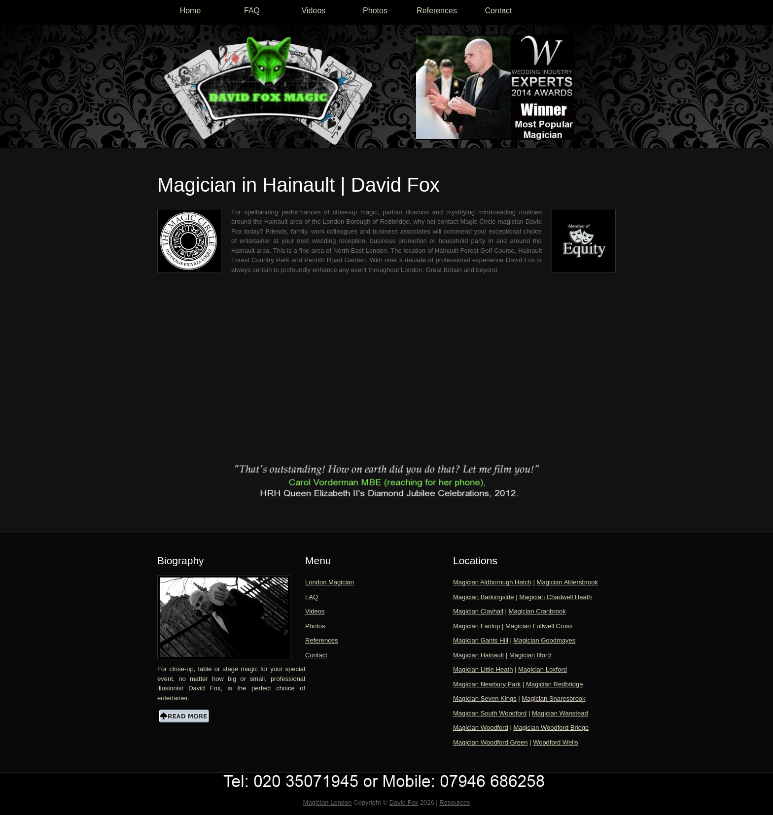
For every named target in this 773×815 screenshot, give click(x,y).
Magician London (327, 802)
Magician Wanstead (560, 713)
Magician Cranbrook (537, 611)
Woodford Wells (555, 742)
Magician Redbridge (554, 684)
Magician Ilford (530, 655)
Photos (375, 10)
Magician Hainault (478, 655)
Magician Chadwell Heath (555, 597)
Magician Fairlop (476, 626)
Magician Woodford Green (490, 742)
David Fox (404, 802)
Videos (314, 10)
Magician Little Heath (483, 669)
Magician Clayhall (478, 611)
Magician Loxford (542, 669)
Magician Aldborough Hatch (492, 582)
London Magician (329, 582)
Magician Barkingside (483, 597)
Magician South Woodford (490, 713)
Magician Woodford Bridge (551, 727)
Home (190, 10)
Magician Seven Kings (485, 698)
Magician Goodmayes (545, 640)
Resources (454, 802)
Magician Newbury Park (487, 684)
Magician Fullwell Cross (539, 626)
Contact (498, 10)
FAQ (252, 10)
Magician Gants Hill (480, 640)
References (437, 10)
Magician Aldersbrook (567, 582)
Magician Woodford (480, 727)
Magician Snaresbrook (553, 698)
